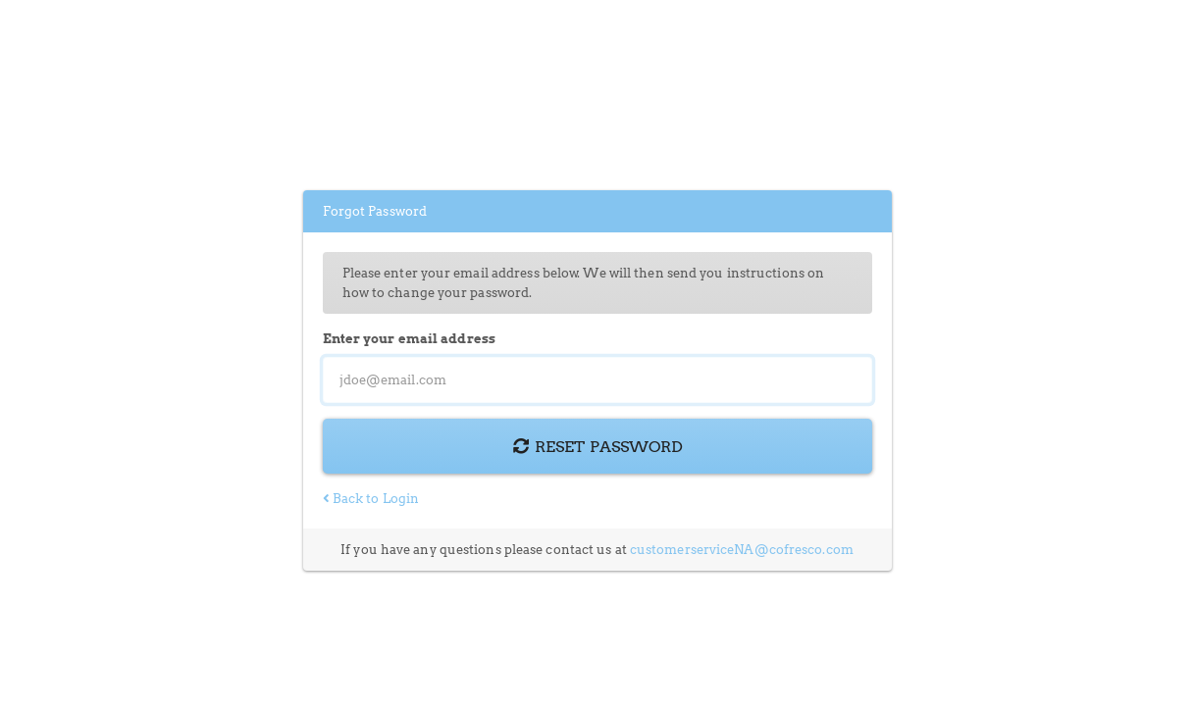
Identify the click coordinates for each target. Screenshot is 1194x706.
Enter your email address (409, 338)
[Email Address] (597, 380)
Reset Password (597, 446)
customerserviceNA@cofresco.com (742, 549)
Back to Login (371, 498)
